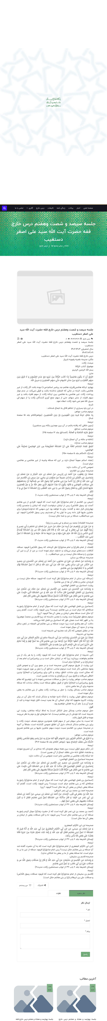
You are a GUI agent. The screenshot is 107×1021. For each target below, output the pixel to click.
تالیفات (51, 208)
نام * (88, 909)
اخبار (78, 208)
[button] (4, 208)
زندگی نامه (61, 208)
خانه (67, 245)
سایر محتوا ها (57, 245)
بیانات (70, 208)
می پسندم (25, 885)
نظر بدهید (81, 893)
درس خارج (40, 208)
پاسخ (85, 954)
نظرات (58, 893)
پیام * (87, 931)
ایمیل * (87, 920)
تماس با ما (19, 208)
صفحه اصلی (88, 208)
